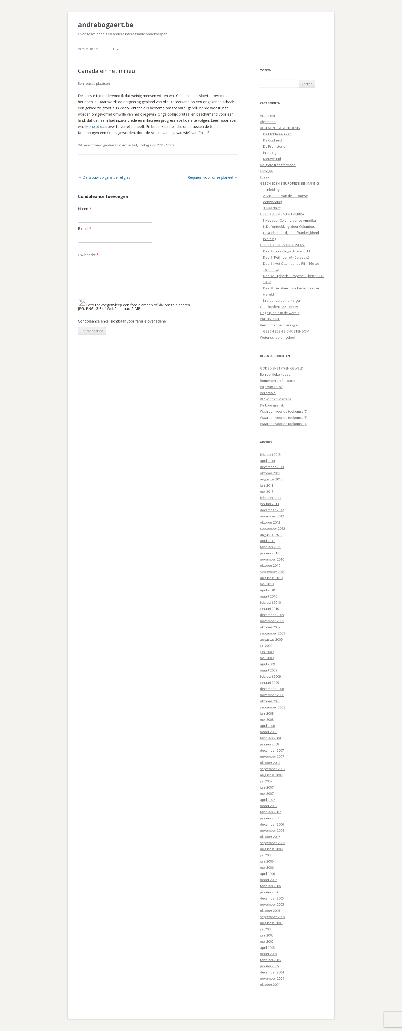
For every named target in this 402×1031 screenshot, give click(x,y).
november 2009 (272, 621)
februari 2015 (270, 454)
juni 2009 (267, 651)
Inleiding (269, 152)
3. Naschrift (271, 208)
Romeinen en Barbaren (278, 380)
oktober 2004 (270, 984)
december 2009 (272, 614)
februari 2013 (270, 497)
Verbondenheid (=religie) (279, 325)
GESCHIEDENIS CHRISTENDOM (286, 331)
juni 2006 (267, 861)
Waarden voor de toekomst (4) (283, 423)
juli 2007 (266, 781)
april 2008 (267, 725)
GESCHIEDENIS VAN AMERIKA (282, 214)
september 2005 (272, 916)
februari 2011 (270, 547)
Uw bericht (88, 254)
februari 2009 (270, 676)
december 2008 (272, 688)
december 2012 (272, 510)
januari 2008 (269, 744)
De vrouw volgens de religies (104, 177)
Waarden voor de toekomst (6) (283, 411)
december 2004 (272, 972)
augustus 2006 (271, 849)
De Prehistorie (274, 146)
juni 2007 (267, 787)
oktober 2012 (270, 522)
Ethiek (264, 177)
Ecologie (145, 145)
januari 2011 (269, 553)
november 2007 (272, 756)
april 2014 (267, 460)
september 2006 (272, 842)
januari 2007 (269, 818)
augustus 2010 (271, 577)
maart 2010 (268, 596)
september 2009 (272, 633)
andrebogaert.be (105, 24)
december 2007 (272, 750)
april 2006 (267, 873)
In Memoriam (88, 49)
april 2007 (267, 799)
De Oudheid (272, 140)
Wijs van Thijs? (271, 386)
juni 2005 (267, 935)
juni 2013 (267, 485)
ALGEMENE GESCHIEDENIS (280, 128)
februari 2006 (270, 886)
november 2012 (272, 516)
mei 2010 (267, 584)
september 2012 (272, 528)
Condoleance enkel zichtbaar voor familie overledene (122, 321)
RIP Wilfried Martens (276, 399)
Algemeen (268, 121)
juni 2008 (267, 713)
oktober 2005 (270, 910)
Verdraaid (268, 393)
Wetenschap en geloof (277, 337)
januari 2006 (269, 892)
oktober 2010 (270, 565)
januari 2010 (269, 608)
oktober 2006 (270, 836)
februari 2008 (270, 738)
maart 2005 (268, 953)
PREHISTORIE (270, 319)
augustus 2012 (271, 534)
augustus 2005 (271, 923)
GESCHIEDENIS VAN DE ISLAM (282, 245)
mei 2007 (267, 793)
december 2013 (272, 467)
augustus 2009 (271, 639)
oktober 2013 (270, 473)
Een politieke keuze (275, 374)
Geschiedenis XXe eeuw (279, 306)
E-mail (84, 228)
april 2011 (267, 540)
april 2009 (267, 664)
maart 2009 (268, 670)
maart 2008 (268, 732)
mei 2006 (267, 867)
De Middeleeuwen (277, 134)
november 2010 (272, 559)
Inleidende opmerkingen (282, 300)
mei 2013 (267, 491)
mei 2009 (267, 658)
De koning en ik (272, 405)
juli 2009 (266, 645)
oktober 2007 (270, 762)
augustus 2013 (271, 479)
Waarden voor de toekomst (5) (283, 417)
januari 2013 (269, 504)
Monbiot (92, 126)
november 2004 (272, 978)
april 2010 (267, 590)
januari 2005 (269, 966)
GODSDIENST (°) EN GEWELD (281, 368)
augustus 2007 (271, 775)
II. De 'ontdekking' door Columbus (289, 226)
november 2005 (272, 904)
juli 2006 (266, 855)
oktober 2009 (270, 627)
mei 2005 (267, 941)
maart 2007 (268, 805)
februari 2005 (270, 960)
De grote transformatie (278, 165)
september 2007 (272, 769)
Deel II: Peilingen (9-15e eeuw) (286, 257)
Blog (113, 49)
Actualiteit (129, 145)
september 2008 (272, 707)
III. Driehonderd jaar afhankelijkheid (291, 232)
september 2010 (272, 571)
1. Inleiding (271, 189)
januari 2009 (269, 682)
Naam (84, 208)
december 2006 (272, 824)
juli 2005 (266, 929)
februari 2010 (270, 602)
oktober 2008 (270, 701)
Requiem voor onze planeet (213, 177)
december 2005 (272, 898)
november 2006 (272, 830)
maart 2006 (268, 879)
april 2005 (267, 947)
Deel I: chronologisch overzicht (286, 251)
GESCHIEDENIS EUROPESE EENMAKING (289, 183)
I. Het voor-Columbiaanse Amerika (289, 220)
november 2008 (272, 695)
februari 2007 (270, 812)
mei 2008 (267, 719)
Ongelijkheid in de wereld (279, 312)
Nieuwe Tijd (272, 158)
